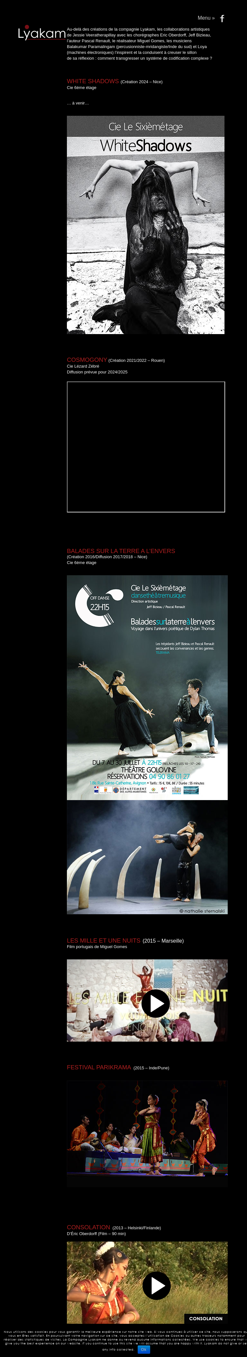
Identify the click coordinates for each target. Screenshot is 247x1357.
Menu (206, 18)
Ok (144, 1349)
